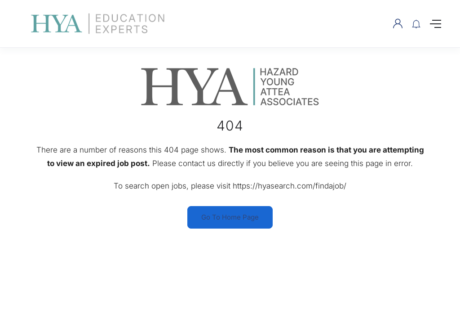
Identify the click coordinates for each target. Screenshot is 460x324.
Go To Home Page (230, 217)
